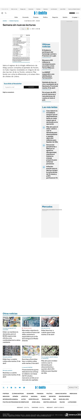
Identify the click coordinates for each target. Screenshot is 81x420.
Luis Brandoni (54, 9)
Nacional (34, 396)
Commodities (54, 209)
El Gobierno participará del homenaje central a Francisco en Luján (49, 53)
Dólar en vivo (14, 9)
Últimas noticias (18, 393)
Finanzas (35, 17)
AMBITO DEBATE (55, 407)
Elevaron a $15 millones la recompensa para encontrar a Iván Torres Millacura (48, 64)
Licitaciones (72, 402)
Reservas (45, 9)
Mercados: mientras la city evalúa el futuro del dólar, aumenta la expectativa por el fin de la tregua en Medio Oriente (31, 335)
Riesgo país (22, 9)
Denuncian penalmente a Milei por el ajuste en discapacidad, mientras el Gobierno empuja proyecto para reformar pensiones (51, 154)
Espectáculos (34, 399)
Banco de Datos (61, 393)
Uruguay (74, 17)
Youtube (20, 387)
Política (45, 17)
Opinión (65, 17)
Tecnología (46, 399)
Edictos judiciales (50, 402)
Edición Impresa (64, 396)
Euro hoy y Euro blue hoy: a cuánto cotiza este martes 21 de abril (30, 361)
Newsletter (77, 17)
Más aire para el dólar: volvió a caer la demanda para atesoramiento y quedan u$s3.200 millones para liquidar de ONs (52, 134)
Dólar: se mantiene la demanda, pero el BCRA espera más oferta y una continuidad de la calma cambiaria (11, 337)
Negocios (55, 17)
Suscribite (31, 87)
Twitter (3, 387)
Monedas (44, 209)
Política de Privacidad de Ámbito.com (16, 402)
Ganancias (31, 9)
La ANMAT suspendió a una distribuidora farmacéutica (48, 75)
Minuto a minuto (28, 328)
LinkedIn (15, 387)
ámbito (5, 20)
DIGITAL (23, 407)
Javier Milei (62, 9)
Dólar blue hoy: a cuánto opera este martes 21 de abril (48, 332)
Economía (25, 17)
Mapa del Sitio (64, 399)
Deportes (52, 396)
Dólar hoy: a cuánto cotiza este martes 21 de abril (11, 361)
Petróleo (38, 9)
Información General (10, 399)
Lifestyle (24, 396)
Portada (6, 393)
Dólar (16, 17)
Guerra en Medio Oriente (74, 9)
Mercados (73, 393)
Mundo (43, 396)
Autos (23, 399)
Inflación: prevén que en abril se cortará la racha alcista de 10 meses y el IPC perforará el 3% (52, 172)
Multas (62, 402)
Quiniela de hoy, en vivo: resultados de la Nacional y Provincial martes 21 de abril (50, 85)
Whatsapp (24, 387)
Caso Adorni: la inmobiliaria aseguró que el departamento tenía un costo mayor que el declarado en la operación (52, 117)
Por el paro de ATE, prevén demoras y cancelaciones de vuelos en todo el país (49, 96)
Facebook (7, 387)
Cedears (59, 209)
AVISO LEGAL (36, 402)
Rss (54, 399)
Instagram (11, 387)
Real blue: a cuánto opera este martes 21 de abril (11, 375)
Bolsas (49, 209)
